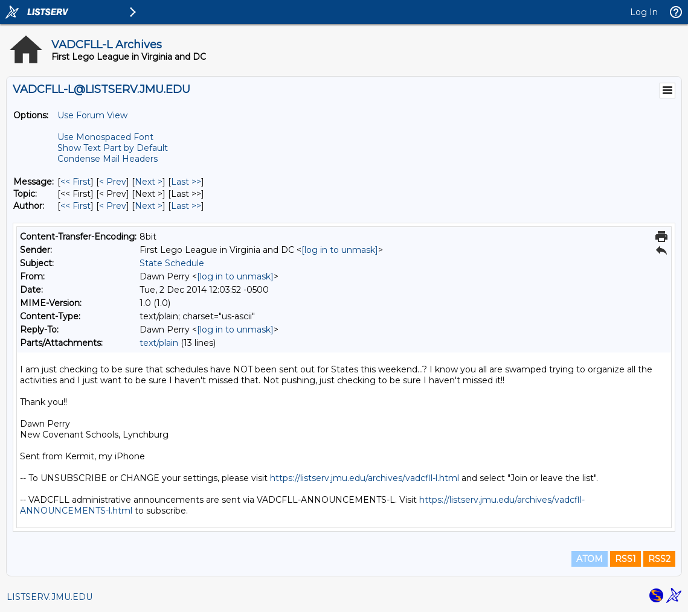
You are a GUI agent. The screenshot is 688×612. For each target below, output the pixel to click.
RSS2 (659, 558)
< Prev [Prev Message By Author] (112, 205)
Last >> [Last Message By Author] (186, 205)
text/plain (159, 342)
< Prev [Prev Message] (112, 181)
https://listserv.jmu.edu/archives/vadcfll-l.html (364, 478)
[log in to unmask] (339, 249)
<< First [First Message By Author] (75, 205)
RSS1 (625, 558)
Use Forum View (92, 115)
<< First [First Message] (75, 181)
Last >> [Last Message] (186, 181)
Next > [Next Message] (148, 181)
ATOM (589, 558)
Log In (644, 12)
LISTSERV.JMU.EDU (49, 596)
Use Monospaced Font (105, 137)
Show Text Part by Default (112, 147)
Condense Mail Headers (107, 158)
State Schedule (172, 263)
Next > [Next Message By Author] (148, 205)
